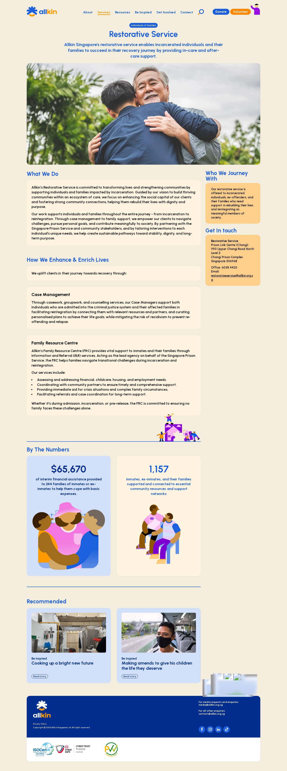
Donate (221, 12)
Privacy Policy (40, 724)
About (88, 12)
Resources (122, 12)
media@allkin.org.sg (211, 704)
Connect (186, 12)
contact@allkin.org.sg (212, 713)
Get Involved (166, 12)
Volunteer (240, 12)
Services (103, 12)
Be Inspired (143, 12)
